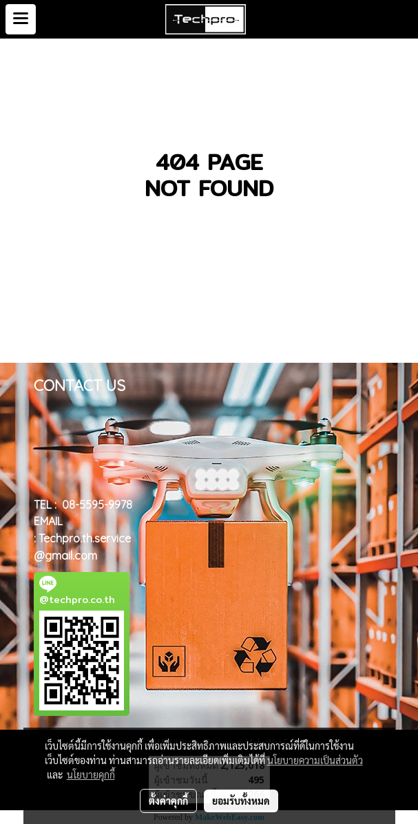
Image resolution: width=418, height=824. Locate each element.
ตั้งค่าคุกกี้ (168, 800)
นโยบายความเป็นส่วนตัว (315, 760)
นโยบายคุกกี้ (91, 774)
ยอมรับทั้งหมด (241, 800)
